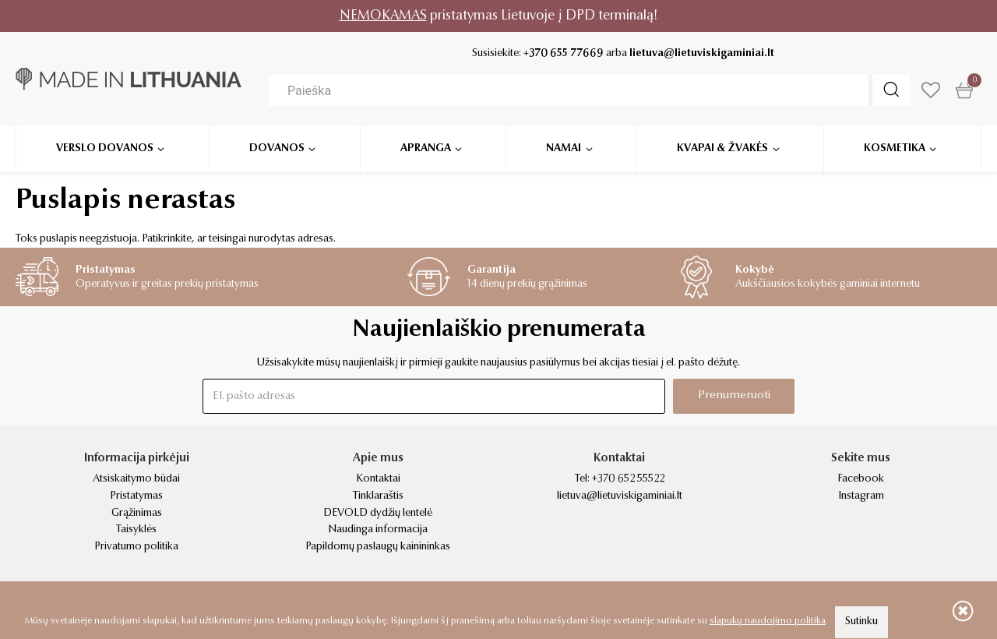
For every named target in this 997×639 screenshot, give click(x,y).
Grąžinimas (136, 513)
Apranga (425, 148)
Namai (563, 148)
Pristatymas (136, 496)
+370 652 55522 (628, 479)
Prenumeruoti (734, 395)
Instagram (861, 496)
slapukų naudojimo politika (768, 621)
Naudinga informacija (378, 529)
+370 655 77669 (563, 53)
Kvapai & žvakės (722, 148)
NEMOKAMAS (383, 16)
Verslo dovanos (104, 148)
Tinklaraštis (378, 496)
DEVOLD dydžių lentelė (377, 513)
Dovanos (277, 148)
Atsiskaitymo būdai (136, 479)
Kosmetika (894, 148)
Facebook (860, 479)
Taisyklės (136, 529)
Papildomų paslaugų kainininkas (377, 547)
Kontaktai (378, 479)
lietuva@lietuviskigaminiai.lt (701, 53)
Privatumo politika (136, 547)
